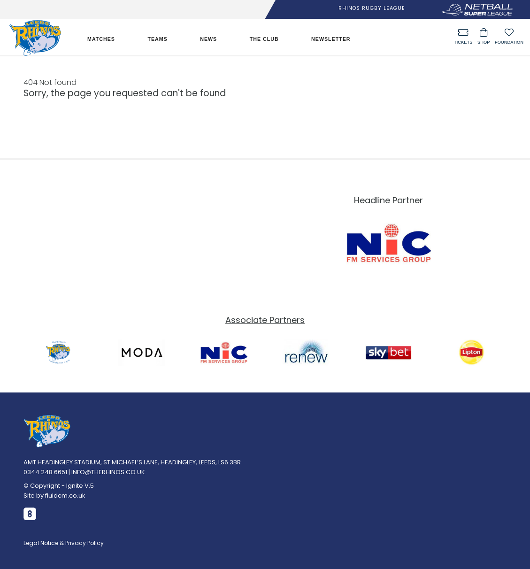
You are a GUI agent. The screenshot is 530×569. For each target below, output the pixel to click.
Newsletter (330, 39)
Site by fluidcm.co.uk (54, 495)
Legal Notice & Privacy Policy (63, 543)
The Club (264, 39)
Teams (157, 39)
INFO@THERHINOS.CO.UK (108, 472)
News (208, 39)
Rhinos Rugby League (371, 8)
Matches (101, 39)
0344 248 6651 (45, 472)
